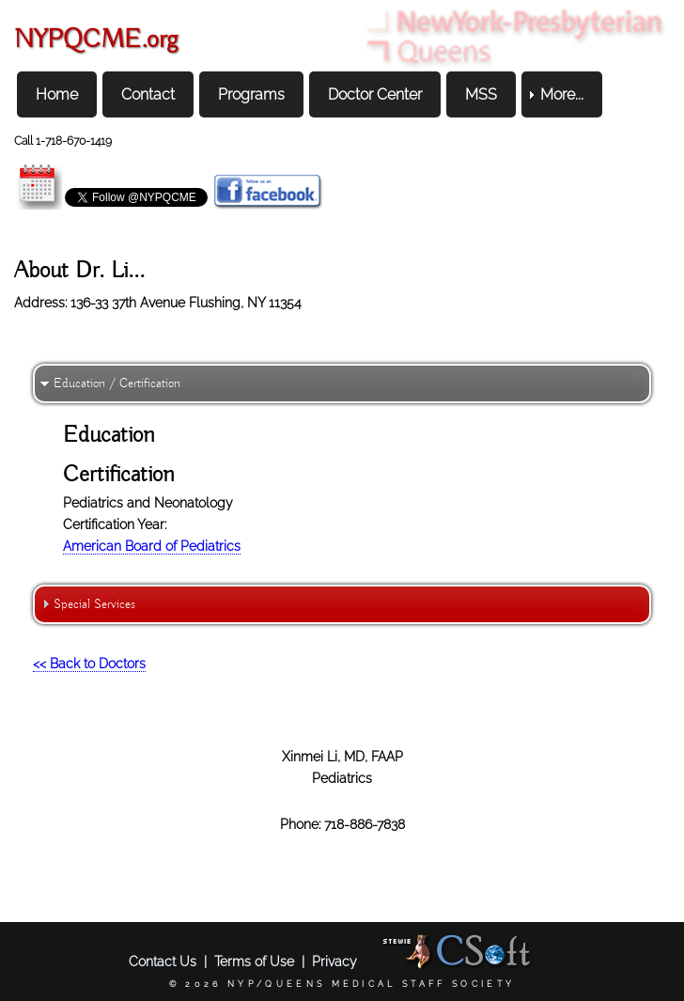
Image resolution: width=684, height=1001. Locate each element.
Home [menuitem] (57, 94)
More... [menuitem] (561, 94)
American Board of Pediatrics (152, 546)
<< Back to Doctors (89, 663)
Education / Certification (117, 383)
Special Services (94, 604)
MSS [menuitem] (481, 94)
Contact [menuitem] (148, 94)
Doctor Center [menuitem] (375, 94)
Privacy (334, 961)
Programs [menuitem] (251, 94)
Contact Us (162, 961)
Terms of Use (254, 961)
